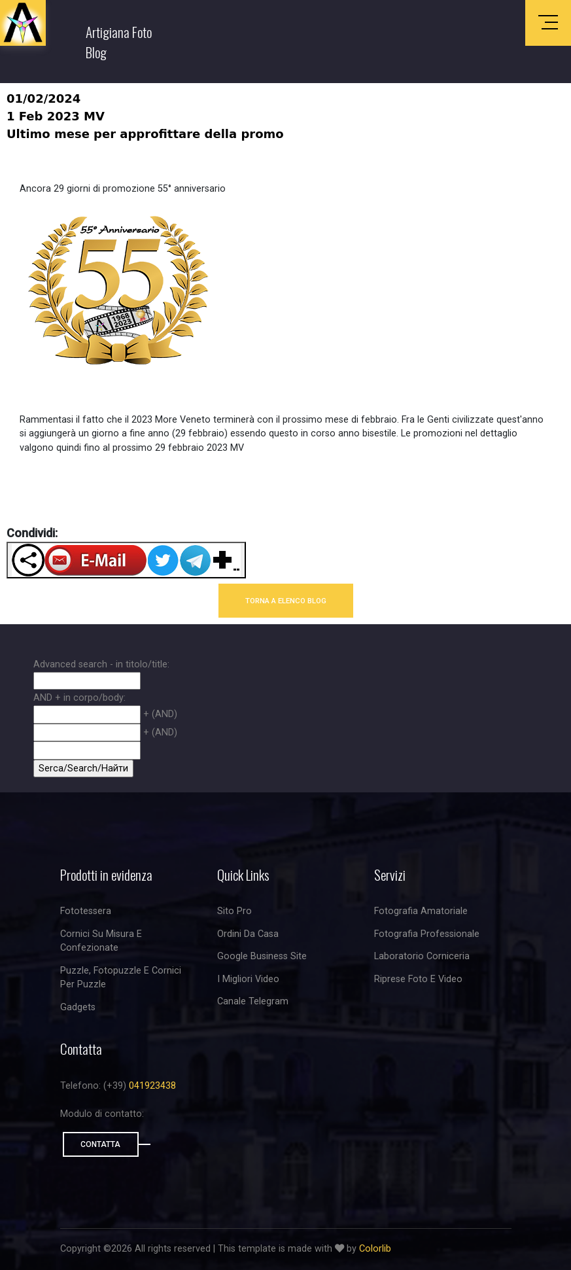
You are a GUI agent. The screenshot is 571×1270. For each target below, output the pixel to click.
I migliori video (248, 979)
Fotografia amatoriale (421, 911)
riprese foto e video (418, 979)
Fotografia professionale (426, 934)
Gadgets (77, 1007)
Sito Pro (234, 911)
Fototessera (85, 911)
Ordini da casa (248, 934)
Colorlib (375, 1248)
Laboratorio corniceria (422, 956)
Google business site (262, 956)
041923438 (152, 1085)
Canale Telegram (252, 1001)
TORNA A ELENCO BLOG (285, 600)
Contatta (100, 1144)
